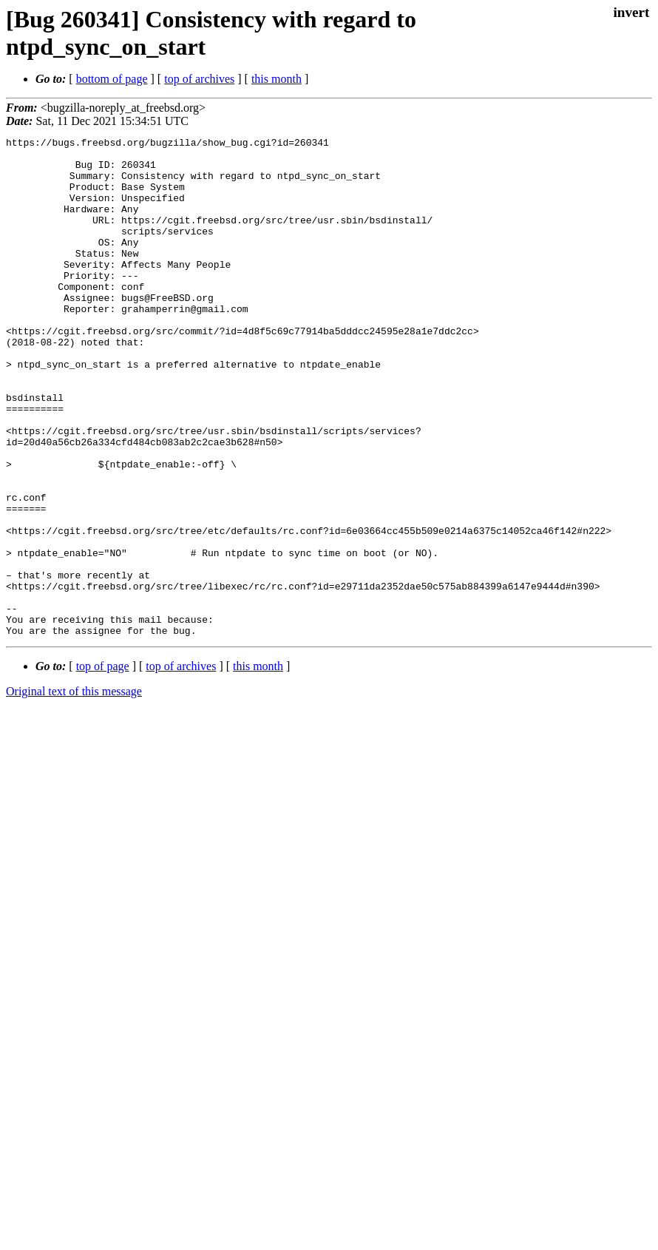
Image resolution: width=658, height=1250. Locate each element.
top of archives (199, 78)
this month (276, 78)
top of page (102, 766)
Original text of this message (74, 791)
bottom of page (112, 78)
